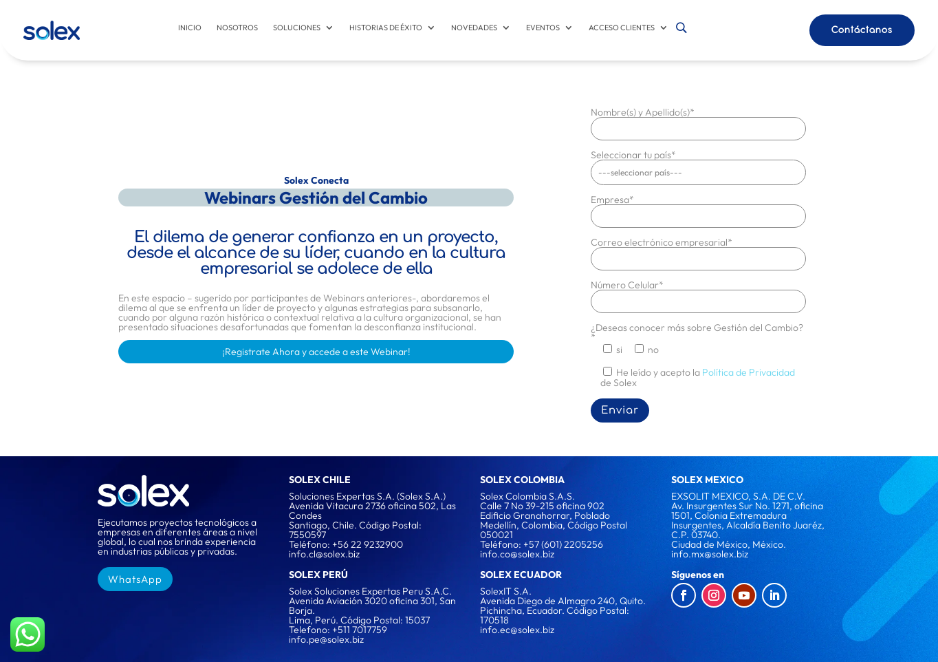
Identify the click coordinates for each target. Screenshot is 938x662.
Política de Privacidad (748, 371)
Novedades (474, 27)
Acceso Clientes (622, 27)
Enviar (620, 410)
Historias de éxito (385, 27)
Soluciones (296, 27)
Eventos (543, 27)
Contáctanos (862, 29)
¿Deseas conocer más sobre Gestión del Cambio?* (697, 332)
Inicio (189, 27)
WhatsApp (135, 578)
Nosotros (237, 27)
